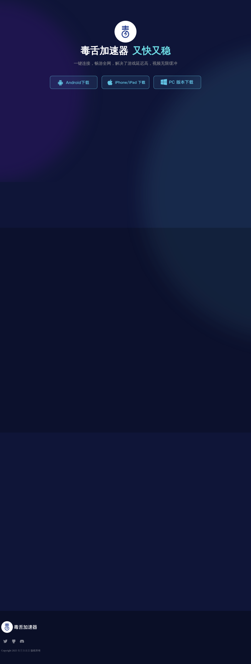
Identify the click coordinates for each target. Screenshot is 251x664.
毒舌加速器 (24, 650)
